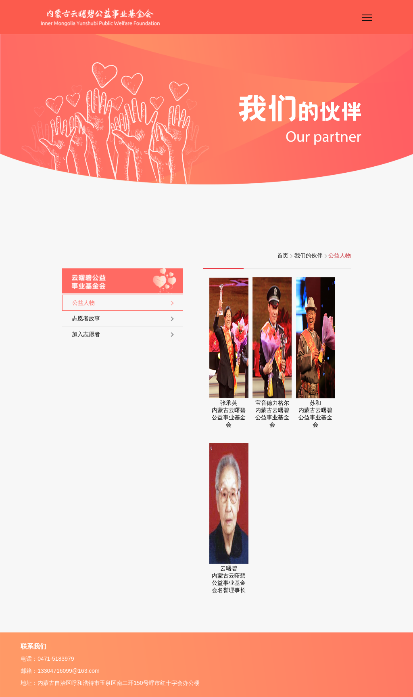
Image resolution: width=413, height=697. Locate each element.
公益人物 (339, 255)
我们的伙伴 (310, 255)
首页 (285, 255)
